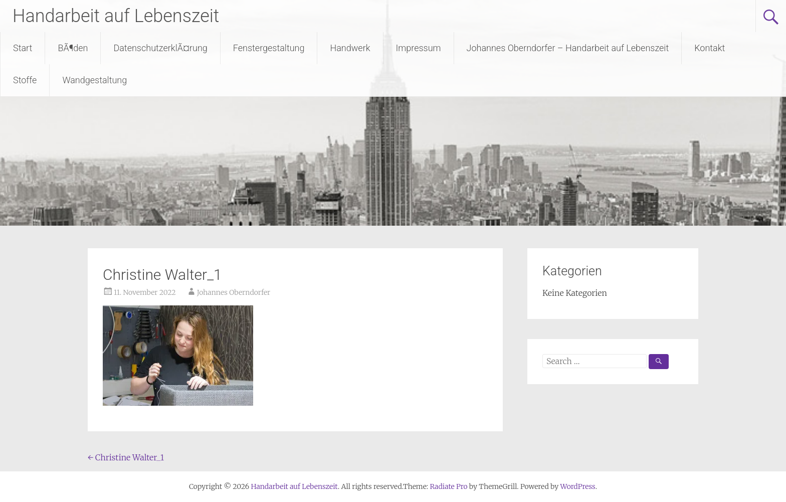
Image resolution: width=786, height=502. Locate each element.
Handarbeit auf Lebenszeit (116, 16)
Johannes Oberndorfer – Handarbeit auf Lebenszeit (568, 48)
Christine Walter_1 (126, 457)
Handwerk (350, 48)
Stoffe (25, 80)
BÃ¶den (73, 48)
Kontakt (709, 48)
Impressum (418, 48)
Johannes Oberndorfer (234, 292)
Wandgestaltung (94, 80)
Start (22, 48)
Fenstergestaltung (269, 48)
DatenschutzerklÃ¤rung (160, 48)
